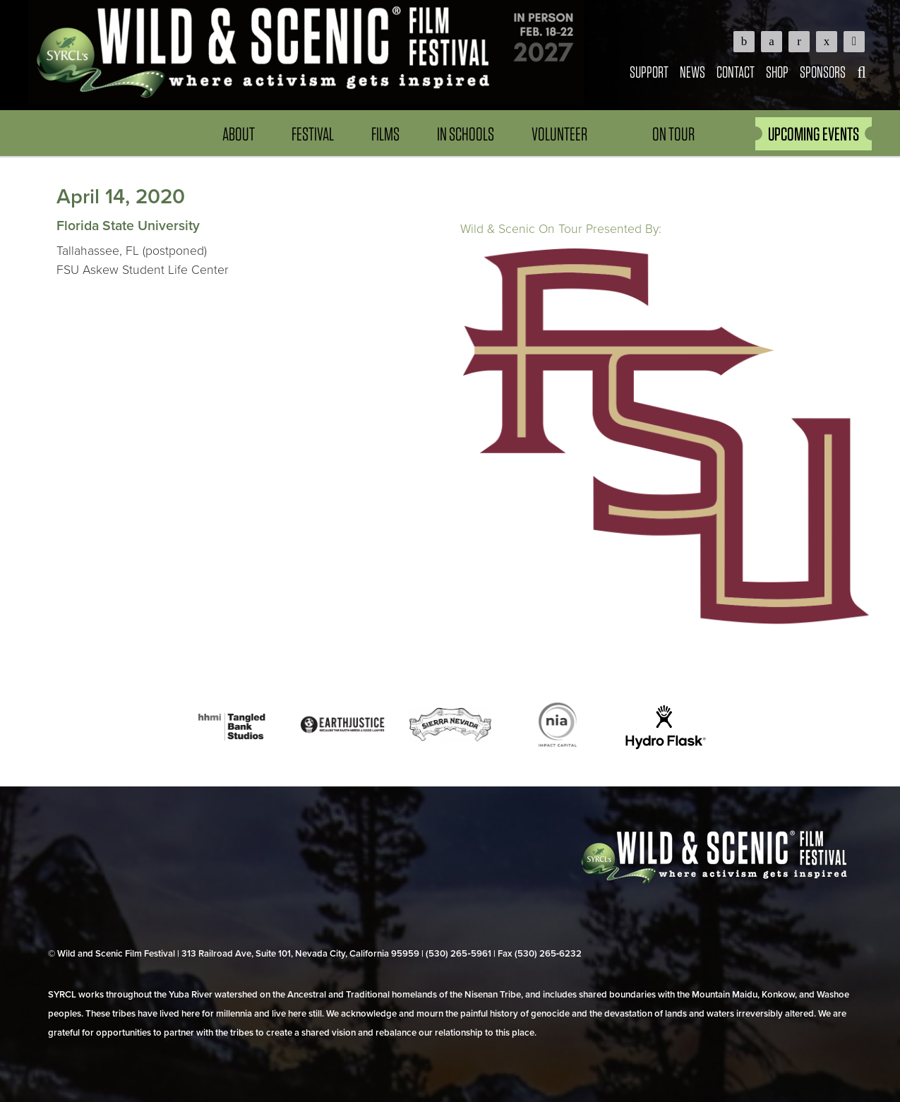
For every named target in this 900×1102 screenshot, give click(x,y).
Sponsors (823, 71)
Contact (735, 71)
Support (649, 71)
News (692, 71)
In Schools (465, 134)
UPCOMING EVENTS (813, 134)
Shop (777, 71)
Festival (313, 134)
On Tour (673, 134)
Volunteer (559, 134)
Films (385, 134)
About (238, 134)
